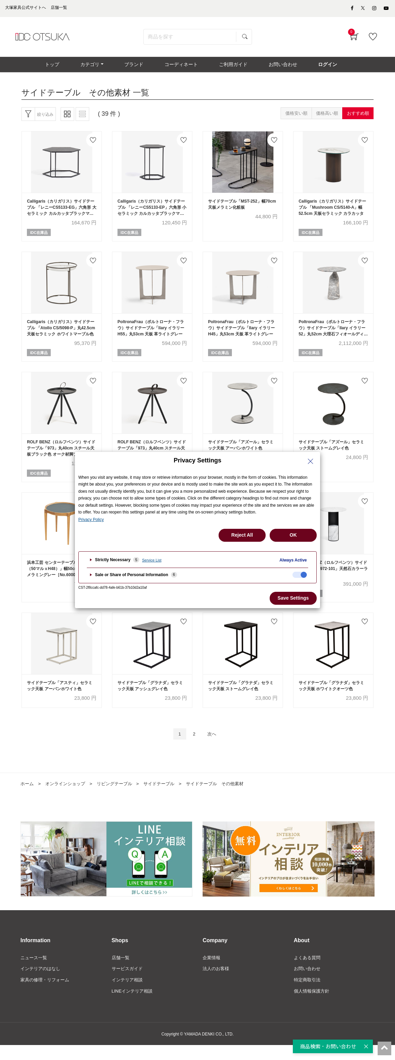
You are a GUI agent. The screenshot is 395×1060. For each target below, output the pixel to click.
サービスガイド (128, 982)
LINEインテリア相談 (134, 1005)
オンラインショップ (67, 797)
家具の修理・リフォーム (46, 994)
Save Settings (293, 598)
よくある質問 (308, 971)
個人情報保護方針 (313, 1005)
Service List (151, 560)
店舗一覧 (121, 971)
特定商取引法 (308, 994)
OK (293, 535)
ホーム (27, 797)
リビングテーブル (120, 797)
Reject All (242, 535)
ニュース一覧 (34, 971)
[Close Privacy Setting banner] (310, 461)
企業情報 (212, 971)
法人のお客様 (217, 982)
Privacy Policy (91, 519)
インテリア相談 (128, 994)
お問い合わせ (308, 982)
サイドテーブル (167, 797)
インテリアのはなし (41, 982)
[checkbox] (300, 575)
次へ (213, 746)
